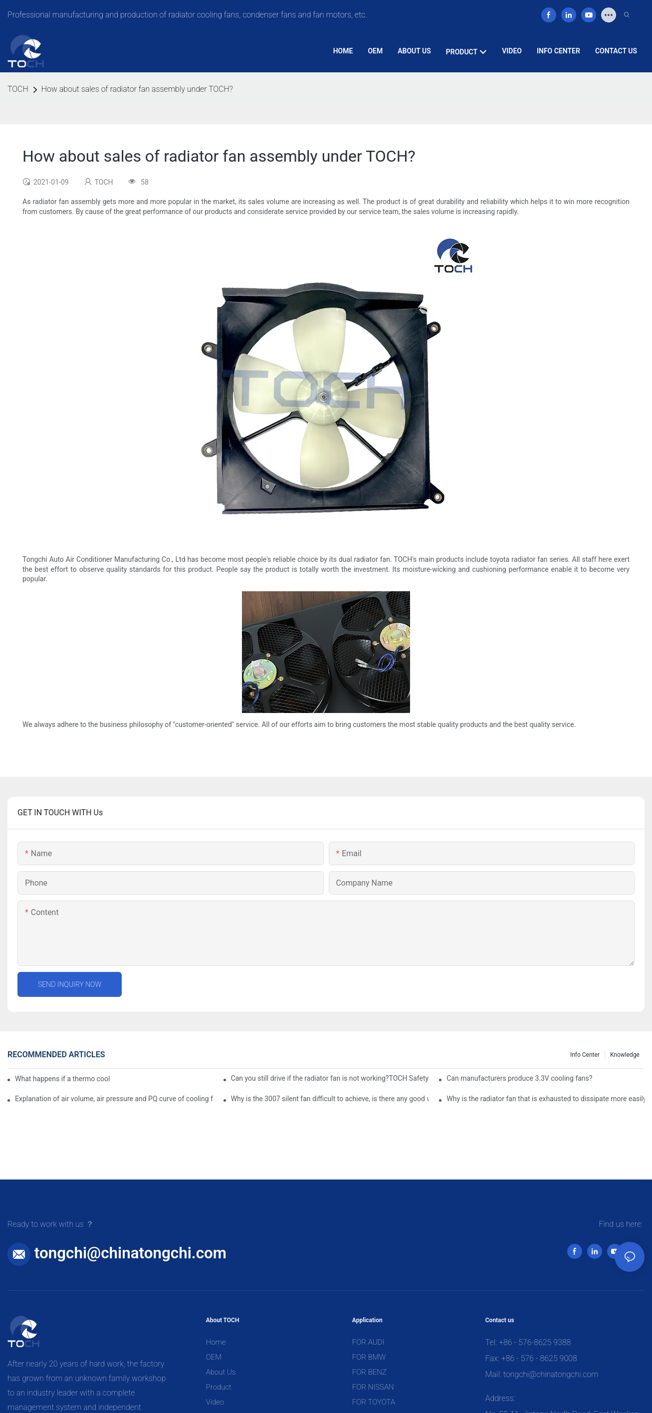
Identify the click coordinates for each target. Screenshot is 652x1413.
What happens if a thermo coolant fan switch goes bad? (62, 1079)
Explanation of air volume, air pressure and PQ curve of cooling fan (114, 1099)
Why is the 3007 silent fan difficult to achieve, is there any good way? (330, 1099)
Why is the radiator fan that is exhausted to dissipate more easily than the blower (545, 1099)
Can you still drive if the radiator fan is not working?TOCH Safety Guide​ (330, 1078)
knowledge (625, 1054)
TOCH (17, 89)
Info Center (585, 1054)
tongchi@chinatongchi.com (130, 1253)
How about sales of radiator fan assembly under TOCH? (137, 89)
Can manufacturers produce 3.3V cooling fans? (519, 1078)
